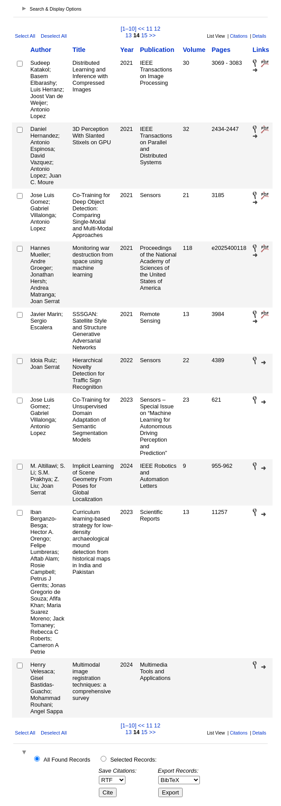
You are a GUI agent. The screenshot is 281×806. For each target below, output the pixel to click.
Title (78, 49)
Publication (157, 49)
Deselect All (53, 36)
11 (149, 28)
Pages (220, 49)
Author (40, 49)
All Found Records (66, 759)
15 (144, 35)
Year (126, 49)
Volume (194, 49)
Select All (25, 36)
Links (261, 49)
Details (259, 36)
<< (141, 28)
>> (152, 35)
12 (157, 28)
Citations (239, 36)
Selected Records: (133, 759)
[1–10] (129, 28)
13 (128, 35)
